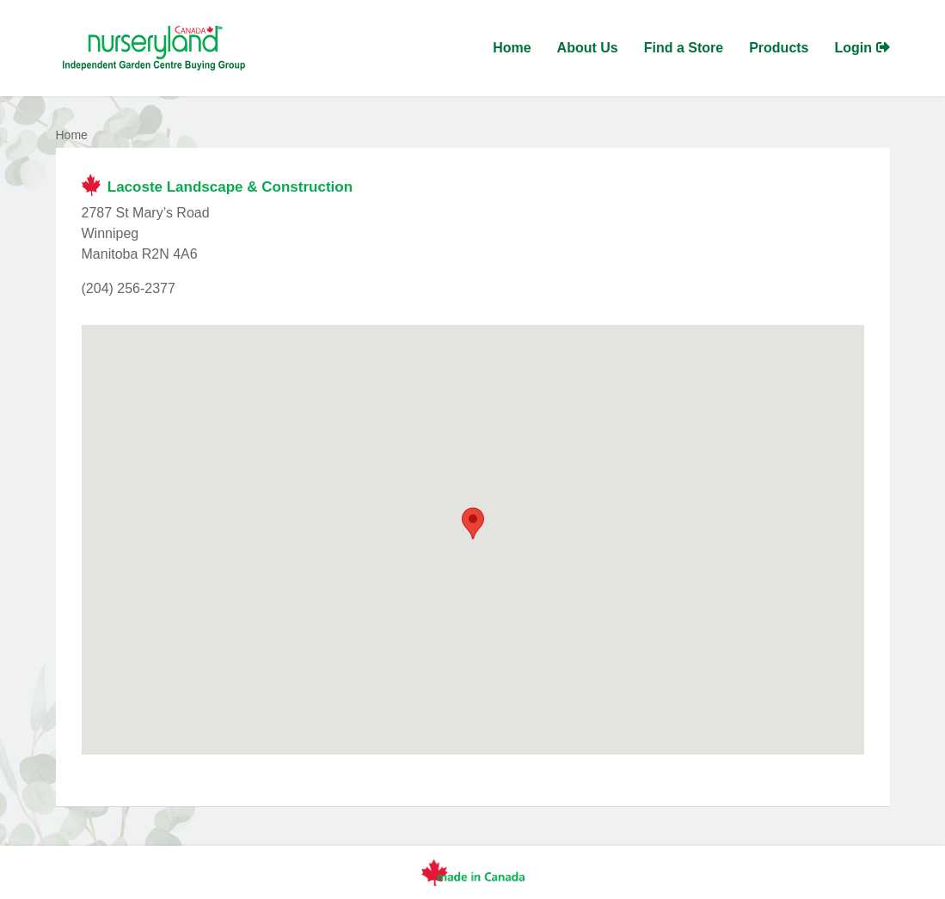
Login (862, 47)
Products (778, 47)
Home (512, 47)
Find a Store (683, 47)
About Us (587, 47)
